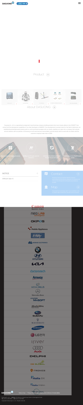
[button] (39, 61)
